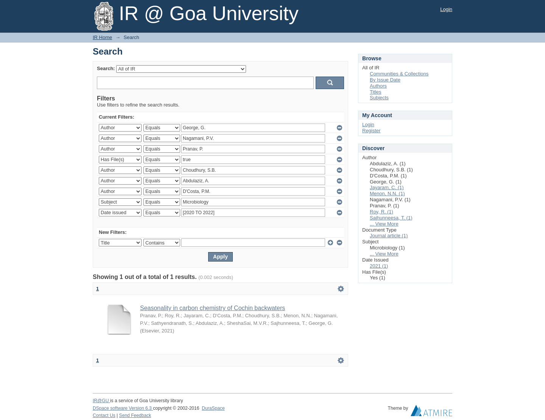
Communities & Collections (399, 74)
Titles (376, 92)
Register (371, 130)
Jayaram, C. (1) (387, 187)
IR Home (102, 37)
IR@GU (101, 400)
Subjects (379, 97)
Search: (106, 68)
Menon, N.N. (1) (387, 193)
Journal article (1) (389, 235)
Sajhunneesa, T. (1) (391, 218)
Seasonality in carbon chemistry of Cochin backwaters (212, 308)
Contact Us (104, 415)
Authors (378, 86)
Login (446, 9)
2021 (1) (379, 266)
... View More (384, 224)
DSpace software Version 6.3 (123, 408)
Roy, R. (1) (381, 212)
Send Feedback (135, 415)
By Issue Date (385, 80)
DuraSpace (213, 408)
